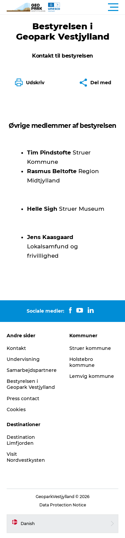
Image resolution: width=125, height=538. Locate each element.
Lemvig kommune (91, 376)
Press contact (23, 399)
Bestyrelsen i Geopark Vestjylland (31, 384)
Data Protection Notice (62, 504)
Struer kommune (90, 348)
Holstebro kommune (82, 362)
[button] (92, 7)
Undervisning (23, 359)
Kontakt (16, 348)
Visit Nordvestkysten (26, 457)
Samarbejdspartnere (32, 370)
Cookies (16, 409)
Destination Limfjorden (21, 440)
